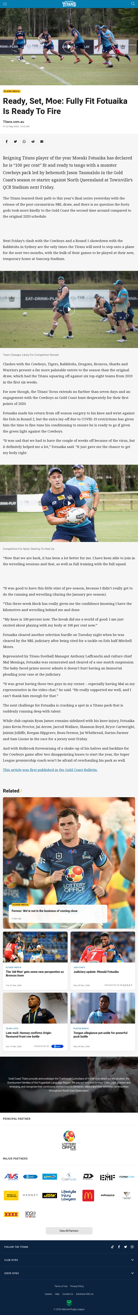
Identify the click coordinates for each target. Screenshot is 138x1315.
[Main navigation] (5, 4)
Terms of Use (60, 1286)
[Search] (133, 4)
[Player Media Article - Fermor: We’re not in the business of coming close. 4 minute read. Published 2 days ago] (69, 863)
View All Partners (69, 1230)
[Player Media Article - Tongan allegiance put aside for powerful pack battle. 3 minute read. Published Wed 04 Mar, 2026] (103, 1022)
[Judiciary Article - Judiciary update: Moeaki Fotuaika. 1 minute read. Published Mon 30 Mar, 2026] (103, 961)
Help (57, 1293)
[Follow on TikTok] (112, 1247)
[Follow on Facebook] (119, 1247)
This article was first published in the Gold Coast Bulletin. (50, 769)
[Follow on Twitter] (125, 1247)
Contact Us (67, 1293)
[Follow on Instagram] (132, 1247)
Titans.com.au (13, 121)
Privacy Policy (77, 1286)
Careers (48, 1293)
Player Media (12, 91)
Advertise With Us (84, 1293)
